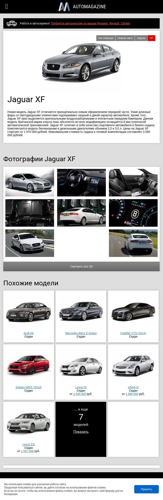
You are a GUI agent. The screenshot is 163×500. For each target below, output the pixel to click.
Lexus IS (81, 387)
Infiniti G (133, 387)
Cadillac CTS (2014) (133, 333)
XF (151, 38)
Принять (146, 489)
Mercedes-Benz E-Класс (81, 333)
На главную (105, 38)
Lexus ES (29, 444)
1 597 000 (27, 451)
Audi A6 (29, 333)
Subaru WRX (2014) (29, 387)
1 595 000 (132, 394)
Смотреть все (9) (81, 266)
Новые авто (125, 38)
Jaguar (141, 38)
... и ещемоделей (81, 420)
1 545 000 (79, 394)
